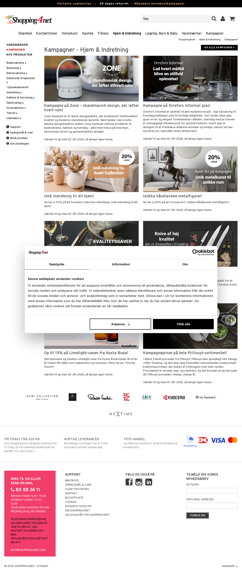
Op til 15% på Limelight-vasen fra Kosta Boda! (86, 353)
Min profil (72, 480)
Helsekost (70, 34)
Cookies (71, 502)
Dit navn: (192, 485)
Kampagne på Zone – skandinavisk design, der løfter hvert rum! (91, 108)
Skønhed (25, 34)
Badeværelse (16, 63)
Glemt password (77, 489)
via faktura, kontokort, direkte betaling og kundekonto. (150, 443)
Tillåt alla (183, 324)
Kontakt (71, 493)
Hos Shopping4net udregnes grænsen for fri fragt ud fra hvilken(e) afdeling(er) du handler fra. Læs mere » (31, 445)
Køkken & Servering (20, 98)
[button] (232, 19)
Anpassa (120, 324)
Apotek (88, 34)
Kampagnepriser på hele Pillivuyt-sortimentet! (185, 353)
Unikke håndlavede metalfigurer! (172, 196)
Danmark (230, 566)
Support (13, 127)
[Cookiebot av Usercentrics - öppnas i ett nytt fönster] (195, 252)
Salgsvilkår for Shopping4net (87, 515)
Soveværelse (16, 108)
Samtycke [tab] (56, 264)
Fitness (103, 34)
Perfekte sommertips (74, 4)
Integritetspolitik (78, 506)
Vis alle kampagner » (219, 47)
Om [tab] (185, 264)
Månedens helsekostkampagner (159, 4)
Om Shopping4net (77, 510)
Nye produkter (19, 55)
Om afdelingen (17, 144)
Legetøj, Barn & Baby (161, 34)
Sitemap (42, 566)
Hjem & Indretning (127, 34)
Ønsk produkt (17, 138)
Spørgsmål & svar (19, 133)
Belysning (14, 68)
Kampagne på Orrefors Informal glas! (176, 105)
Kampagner (215, 34)
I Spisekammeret (17, 87)
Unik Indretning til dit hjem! (69, 196)
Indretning (14, 92)
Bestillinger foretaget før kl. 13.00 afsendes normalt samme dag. (91, 443)
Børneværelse (17, 73)
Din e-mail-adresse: (200, 499)
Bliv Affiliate (74, 498)
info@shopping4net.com (28, 550)
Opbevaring (15, 103)
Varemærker (192, 34)
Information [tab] (121, 264)
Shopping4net (186, 39)
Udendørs (14, 118)
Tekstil (12, 113)
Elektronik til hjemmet (21, 80)
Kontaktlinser (47, 34)
